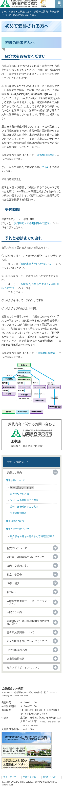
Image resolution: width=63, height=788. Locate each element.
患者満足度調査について (20, 632)
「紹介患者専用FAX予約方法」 (36, 263)
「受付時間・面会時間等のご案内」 (32, 223)
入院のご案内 (14, 612)
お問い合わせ (49, 777)
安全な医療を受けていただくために (27, 641)
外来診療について (15, 480)
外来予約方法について (17, 529)
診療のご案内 (41, 11)
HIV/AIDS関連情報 (17, 649)
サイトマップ (9, 777)
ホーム (5, 11)
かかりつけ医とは (19, 493)
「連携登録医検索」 (45, 154)
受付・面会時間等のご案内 (24, 500)
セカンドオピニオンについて (23, 667)
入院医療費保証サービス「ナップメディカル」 (28, 602)
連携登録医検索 (15, 658)
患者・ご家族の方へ (21, 11)
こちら (45, 167)
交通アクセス (29, 777)
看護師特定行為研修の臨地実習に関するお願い (28, 622)
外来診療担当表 (18, 513)
